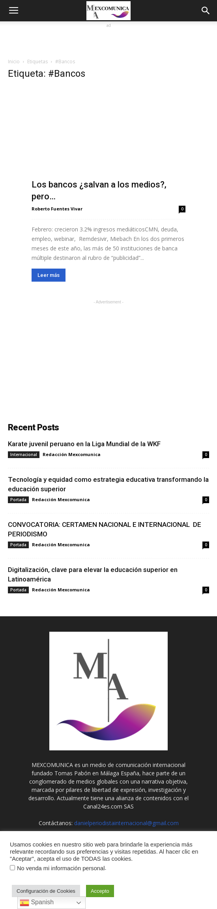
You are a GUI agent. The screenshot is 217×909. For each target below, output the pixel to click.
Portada (18, 499)
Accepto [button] (100, 891)
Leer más (48, 275)
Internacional (23, 454)
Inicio (14, 61)
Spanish (37, 902)
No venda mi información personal (61, 868)
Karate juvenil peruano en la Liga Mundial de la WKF (84, 444)
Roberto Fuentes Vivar (57, 209)
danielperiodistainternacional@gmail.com (126, 823)
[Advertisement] (108, 39)
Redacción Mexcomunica (72, 454)
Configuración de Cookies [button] (46, 891)
